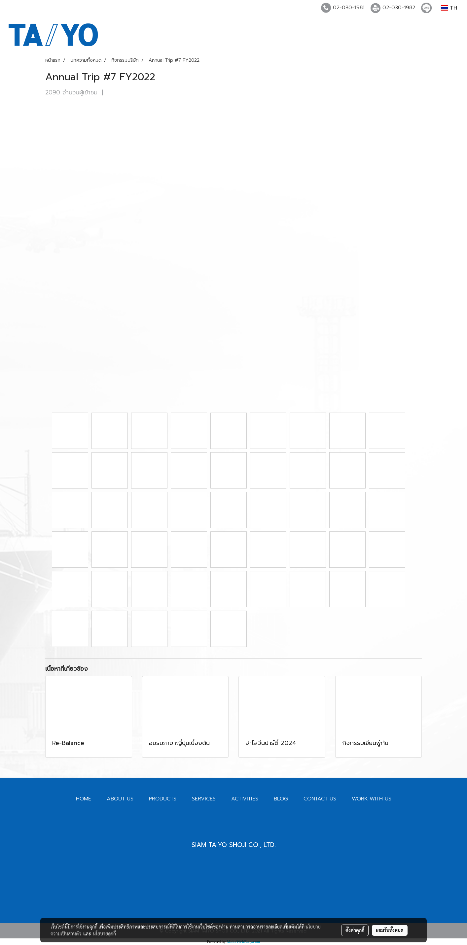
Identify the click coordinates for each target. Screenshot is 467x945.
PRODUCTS (162, 799)
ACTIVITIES (244, 799)
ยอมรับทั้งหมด (390, 930)
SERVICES (204, 799)
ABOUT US (120, 799)
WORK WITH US (371, 799)
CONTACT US (320, 799)
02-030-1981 (349, 8)
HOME (83, 799)
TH (449, 8)
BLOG (281, 799)
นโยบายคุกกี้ (104, 933)
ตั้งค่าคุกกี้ (354, 930)
